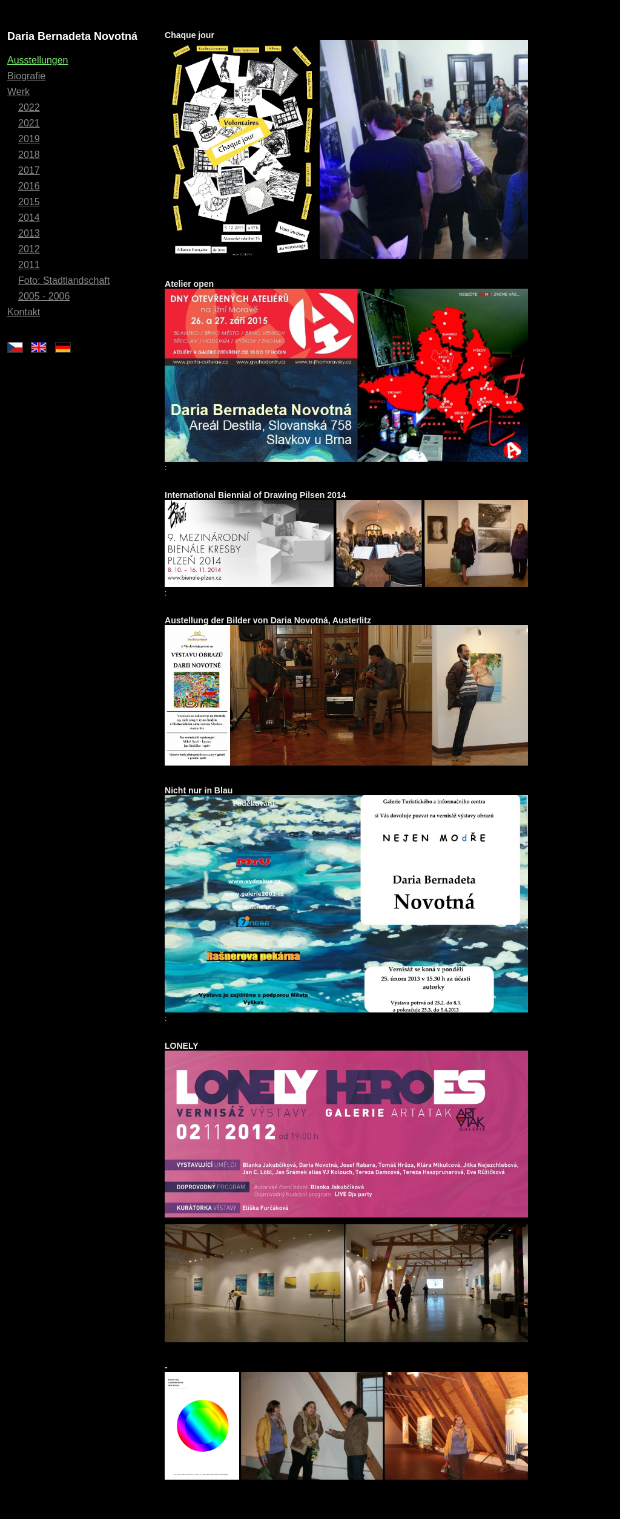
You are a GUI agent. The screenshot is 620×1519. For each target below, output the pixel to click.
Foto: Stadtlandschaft (64, 280)
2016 (29, 186)
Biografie (26, 76)
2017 (29, 170)
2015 (29, 202)
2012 (29, 249)
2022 (29, 107)
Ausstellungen (37, 60)
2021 (29, 123)
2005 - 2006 (44, 296)
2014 (29, 217)
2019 (29, 139)
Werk (18, 92)
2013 (29, 233)
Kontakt (23, 312)
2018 (29, 154)
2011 (29, 265)
